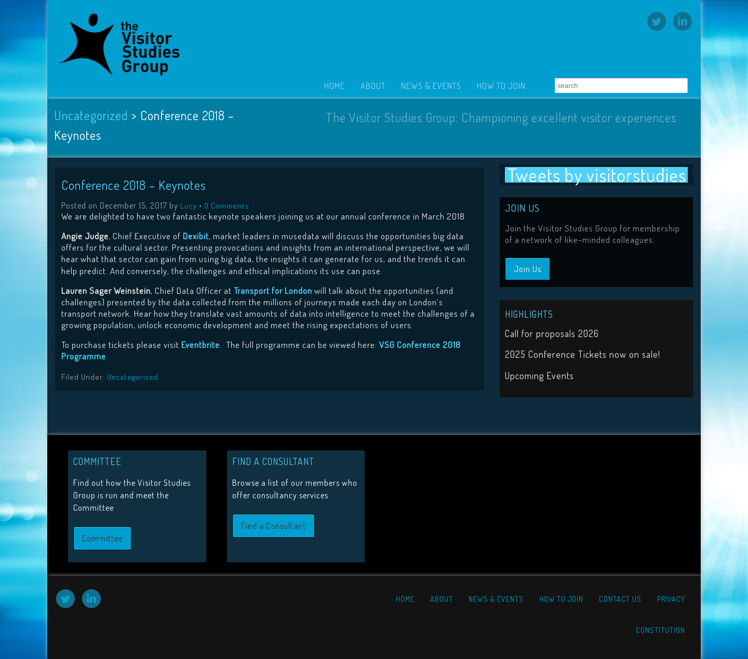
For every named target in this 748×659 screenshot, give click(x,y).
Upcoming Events (539, 375)
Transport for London (273, 290)
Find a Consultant (273, 526)
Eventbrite (200, 344)
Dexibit (196, 235)
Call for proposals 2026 (552, 333)
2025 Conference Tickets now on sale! (582, 354)
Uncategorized (91, 115)
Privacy (671, 599)
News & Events (431, 86)
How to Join (501, 86)
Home (334, 86)
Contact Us (620, 599)
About (372, 86)
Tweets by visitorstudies (596, 175)
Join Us (527, 269)
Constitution (660, 630)
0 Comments (226, 206)
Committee (102, 538)
